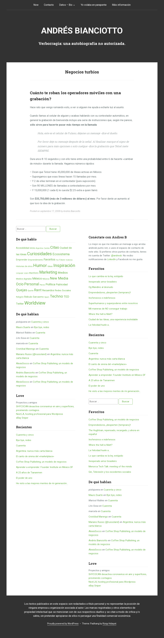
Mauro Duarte (23, 327)
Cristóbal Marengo (25, 348)
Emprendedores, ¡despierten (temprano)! (110, 292)
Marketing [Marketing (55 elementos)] (48, 272)
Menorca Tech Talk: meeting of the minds (110, 466)
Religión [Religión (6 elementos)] (20, 297)
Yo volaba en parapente (94, 4)
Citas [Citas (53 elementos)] (54, 247)
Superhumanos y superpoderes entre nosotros (113, 303)
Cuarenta (40, 332)
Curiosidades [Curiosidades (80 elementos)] (39, 253)
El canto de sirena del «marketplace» (35, 456)
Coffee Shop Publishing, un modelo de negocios (41, 461)
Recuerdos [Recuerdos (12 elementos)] (48, 290)
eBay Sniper (22, 417)
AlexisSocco (22, 363)
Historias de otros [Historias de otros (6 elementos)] (24, 266)
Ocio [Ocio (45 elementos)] (20, 284)
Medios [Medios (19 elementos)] (63, 272)
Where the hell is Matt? (100, 314)
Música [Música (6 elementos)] (46, 279)
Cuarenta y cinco (40, 321)
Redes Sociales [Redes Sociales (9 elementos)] (63, 290)
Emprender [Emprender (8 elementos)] (21, 259)
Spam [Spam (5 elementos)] (46, 297)
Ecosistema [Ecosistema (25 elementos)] (61, 254)
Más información (121, 4)
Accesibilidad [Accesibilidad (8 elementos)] (22, 248)
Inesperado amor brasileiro (103, 281)
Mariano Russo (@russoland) (31, 354)
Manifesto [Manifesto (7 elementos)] (34, 273)
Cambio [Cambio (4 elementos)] (47, 248)
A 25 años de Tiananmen (29, 472)
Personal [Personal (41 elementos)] (31, 284)
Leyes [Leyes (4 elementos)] (26, 273)
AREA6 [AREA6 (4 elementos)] (32, 248)
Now (35, 4)
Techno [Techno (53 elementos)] (56, 296)
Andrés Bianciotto (82, 31)
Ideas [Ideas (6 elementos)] (50, 266)
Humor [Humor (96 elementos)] (40, 265)
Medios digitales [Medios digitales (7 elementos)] (24, 279)
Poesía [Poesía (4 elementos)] (42, 285)
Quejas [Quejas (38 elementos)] (21, 290)
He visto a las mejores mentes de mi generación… (42, 483)
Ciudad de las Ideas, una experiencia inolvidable (113, 319)
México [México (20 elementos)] (37, 278)
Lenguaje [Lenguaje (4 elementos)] (19, 273)
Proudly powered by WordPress (63, 623)
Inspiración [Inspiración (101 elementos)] (64, 265)
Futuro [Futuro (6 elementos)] (62, 260)
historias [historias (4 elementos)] (69, 260)
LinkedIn (111, 259)
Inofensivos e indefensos (102, 297)
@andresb (116, 255)
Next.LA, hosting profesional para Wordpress (39, 414)
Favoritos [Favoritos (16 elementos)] (49, 259)
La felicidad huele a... (99, 324)
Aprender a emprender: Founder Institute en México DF (44, 467)
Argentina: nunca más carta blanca (34, 451)
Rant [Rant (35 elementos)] (38, 290)
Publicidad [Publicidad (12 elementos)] (62, 284)
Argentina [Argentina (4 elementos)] (39, 248)
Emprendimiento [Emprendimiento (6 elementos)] (35, 260)
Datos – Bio (65, 4)
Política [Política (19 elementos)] (50, 284)
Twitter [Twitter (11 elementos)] (20, 303)
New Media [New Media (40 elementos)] (59, 278)
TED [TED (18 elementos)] (66, 296)
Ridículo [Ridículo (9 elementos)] (28, 296)
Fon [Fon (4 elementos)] (57, 260)
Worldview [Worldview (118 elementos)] (34, 303)
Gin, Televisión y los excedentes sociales (110, 471)
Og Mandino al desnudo (101, 287)
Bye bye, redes (41, 327)
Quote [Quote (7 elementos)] (30, 290)
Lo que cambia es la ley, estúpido (106, 276)
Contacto (49, 4)
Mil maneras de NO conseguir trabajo (108, 308)
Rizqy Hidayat (109, 623)
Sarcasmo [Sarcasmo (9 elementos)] (38, 296)
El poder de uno (24, 478)
